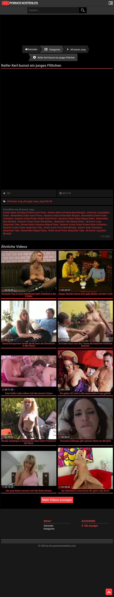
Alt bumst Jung (14, 201)
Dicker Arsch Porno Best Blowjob (60, 227)
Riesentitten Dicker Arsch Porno (27, 215)
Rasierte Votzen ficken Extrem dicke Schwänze (83, 224)
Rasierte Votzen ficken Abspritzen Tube (23, 227)
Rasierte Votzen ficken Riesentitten (35, 221)
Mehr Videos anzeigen (57, 500)
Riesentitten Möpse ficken (34, 230)
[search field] (53, 10)
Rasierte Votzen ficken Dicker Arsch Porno (36, 218)
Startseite (48, 526)
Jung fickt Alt (45, 201)
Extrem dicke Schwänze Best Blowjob (67, 212)
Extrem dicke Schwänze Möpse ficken (40, 224)
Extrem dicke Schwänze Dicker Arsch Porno (25, 212)
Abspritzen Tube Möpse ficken (69, 221)
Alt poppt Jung (30, 201)
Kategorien (49, 529)
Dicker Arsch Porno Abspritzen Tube (66, 230)
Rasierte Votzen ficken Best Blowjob (62, 215)
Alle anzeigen (91, 526)
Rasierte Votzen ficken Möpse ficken (76, 218)
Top (109, 592)
